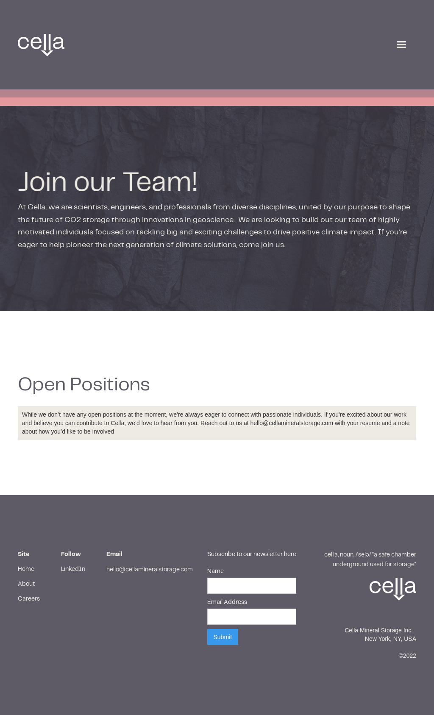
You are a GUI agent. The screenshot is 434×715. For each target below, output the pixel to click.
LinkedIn (73, 569)
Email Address (227, 602)
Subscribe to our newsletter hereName (251, 562)
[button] (401, 45)
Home (26, 569)
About (26, 584)
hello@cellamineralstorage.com (149, 570)
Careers (29, 599)
